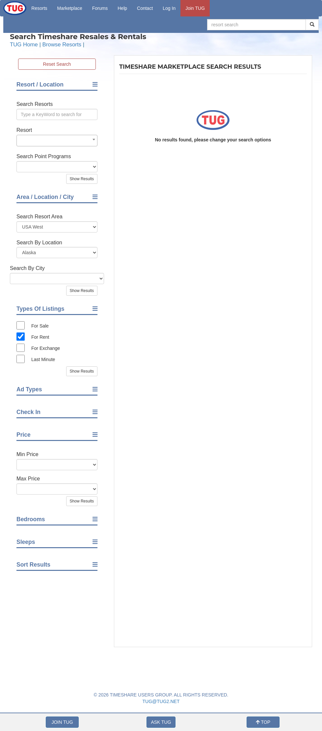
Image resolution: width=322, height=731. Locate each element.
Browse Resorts (61, 44)
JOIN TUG (62, 722)
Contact (145, 8)
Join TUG (195, 8)
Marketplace (69, 8)
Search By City (27, 268)
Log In (169, 8)
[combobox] (56, 140)
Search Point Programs (43, 156)
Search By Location (39, 242)
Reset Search (57, 64)
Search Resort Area (39, 216)
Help (122, 8)
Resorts (39, 8)
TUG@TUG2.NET (161, 701)
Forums (100, 8)
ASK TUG (161, 722)
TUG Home (24, 44)
